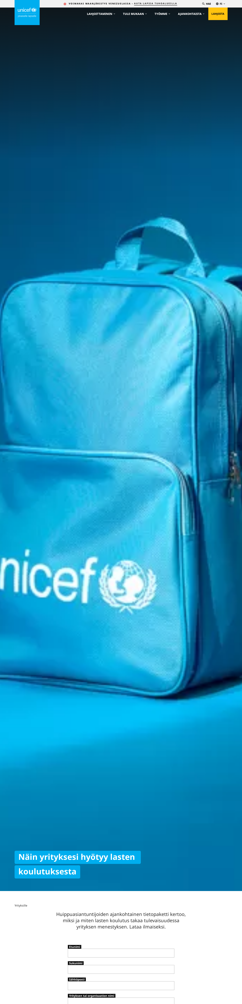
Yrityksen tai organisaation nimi (91, 996)
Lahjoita (217, 14)
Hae (206, 3)
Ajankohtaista (189, 14)
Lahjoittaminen (99, 14)
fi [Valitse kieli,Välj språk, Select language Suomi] (220, 3)
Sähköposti (77, 979)
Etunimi (74, 947)
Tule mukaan (133, 14)
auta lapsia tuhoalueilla (155, 3)
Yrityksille (21, 905)
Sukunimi (75, 963)
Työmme (160, 14)
